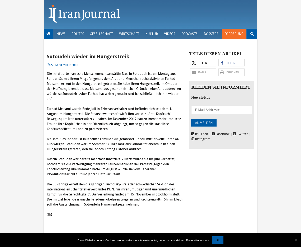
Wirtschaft (129, 34)
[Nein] (296, 240)
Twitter (240, 134)
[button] (203, 62)
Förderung (234, 34)
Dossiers (211, 34)
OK (218, 240)
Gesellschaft (101, 34)
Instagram (200, 139)
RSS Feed (199, 134)
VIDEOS (169, 34)
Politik (78, 34)
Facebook (221, 134)
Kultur (151, 34)
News (60, 34)
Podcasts (189, 34)
